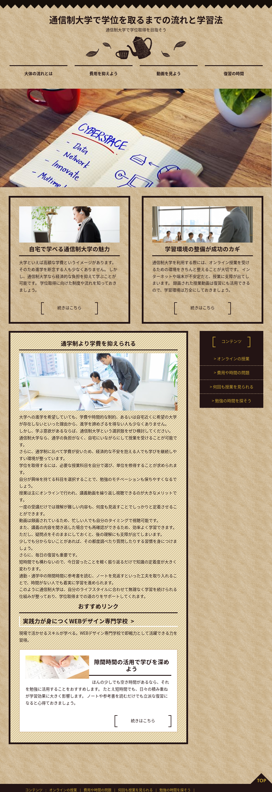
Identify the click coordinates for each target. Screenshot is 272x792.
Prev (7, 138)
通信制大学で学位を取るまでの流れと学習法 (136, 19)
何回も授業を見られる (233, 386)
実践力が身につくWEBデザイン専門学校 (75, 621)
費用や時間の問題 (233, 372)
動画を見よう (169, 73)
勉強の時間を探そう (233, 400)
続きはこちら (69, 307)
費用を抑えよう (103, 73)
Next (264, 138)
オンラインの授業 (233, 358)
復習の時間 (234, 73)
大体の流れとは (38, 73)
